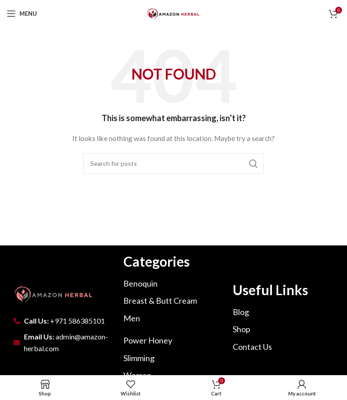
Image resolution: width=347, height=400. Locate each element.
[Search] (173, 163)
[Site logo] (173, 13)
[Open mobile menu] (22, 14)
